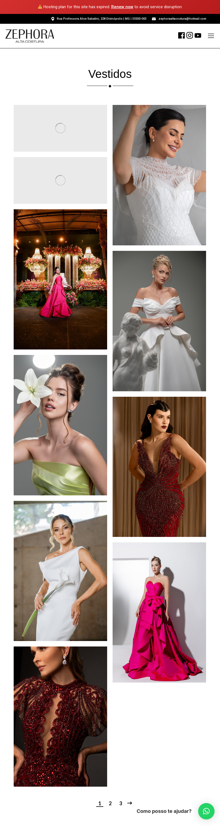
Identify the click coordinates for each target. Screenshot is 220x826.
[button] (206, 811)
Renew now (122, 6)
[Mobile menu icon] (211, 35)
